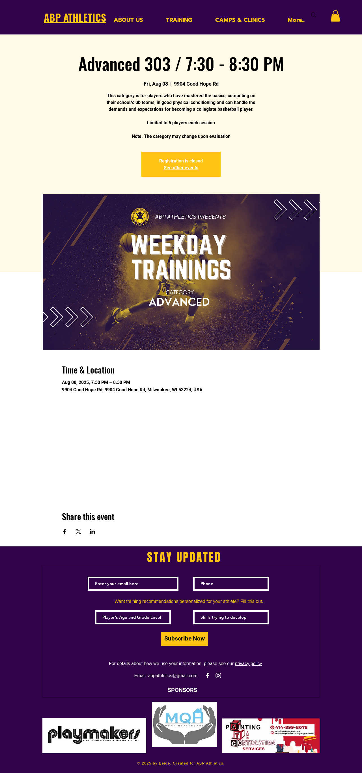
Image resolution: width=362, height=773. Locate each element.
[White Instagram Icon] (218, 675)
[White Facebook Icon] (207, 675)
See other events (181, 167)
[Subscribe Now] (184, 639)
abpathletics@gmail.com (172, 675)
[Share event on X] (78, 531)
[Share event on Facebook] (64, 531)
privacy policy (248, 663)
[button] (335, 16)
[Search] (314, 15)
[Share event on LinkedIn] (92, 531)
